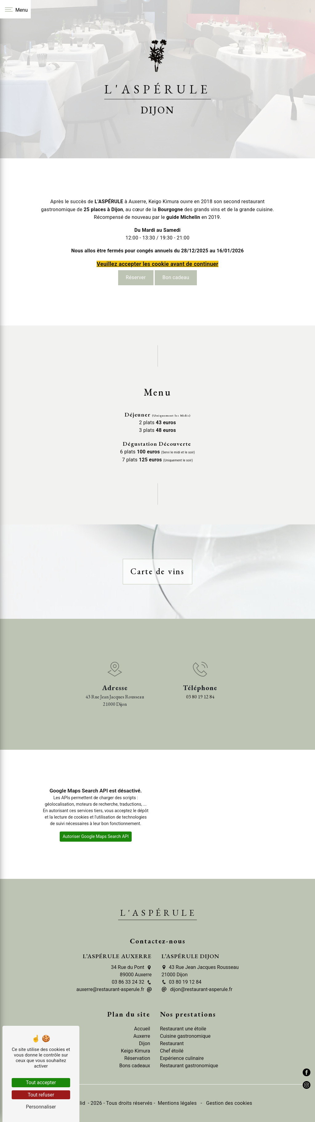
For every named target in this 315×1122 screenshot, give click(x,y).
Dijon (144, 1043)
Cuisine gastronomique (185, 1036)
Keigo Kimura (135, 1051)
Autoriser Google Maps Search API (96, 836)
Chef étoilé (171, 1051)
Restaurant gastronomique (189, 1066)
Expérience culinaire (182, 1058)
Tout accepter (41, 1082)
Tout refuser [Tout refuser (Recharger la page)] (41, 1095)
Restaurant (172, 1043)
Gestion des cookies (228, 1103)
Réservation (137, 1058)
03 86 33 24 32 (132, 982)
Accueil (142, 1029)
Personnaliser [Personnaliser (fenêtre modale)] (41, 1107)
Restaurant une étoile (183, 1029)
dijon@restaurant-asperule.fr (196, 989)
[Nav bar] (15, 9)
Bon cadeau (175, 270)
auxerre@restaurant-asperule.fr (114, 989)
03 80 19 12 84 (200, 696)
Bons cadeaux (134, 1066)
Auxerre (141, 1036)
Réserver (136, 270)
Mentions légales (177, 1103)
